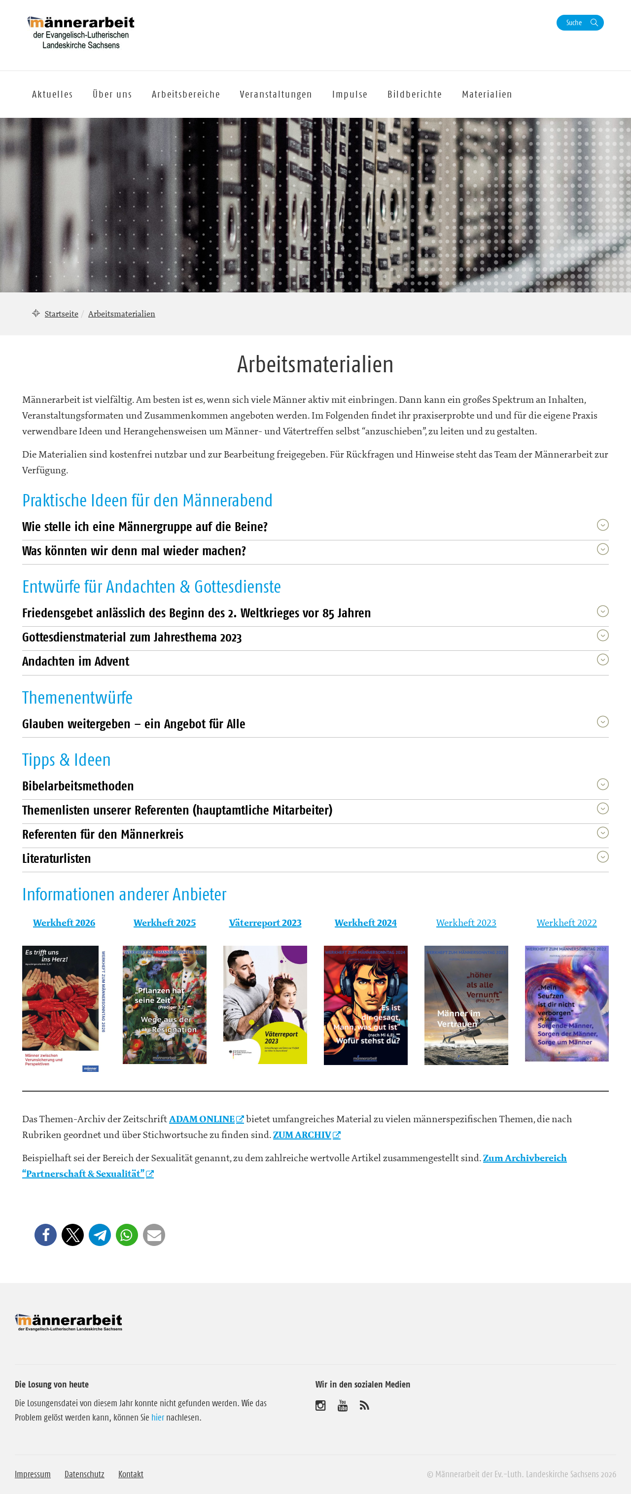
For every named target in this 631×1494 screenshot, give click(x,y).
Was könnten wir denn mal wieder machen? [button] (134, 550)
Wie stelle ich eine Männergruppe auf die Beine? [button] (145, 526)
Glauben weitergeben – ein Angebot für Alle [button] (133, 723)
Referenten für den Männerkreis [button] (102, 834)
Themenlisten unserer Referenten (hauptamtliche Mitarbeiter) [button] (177, 810)
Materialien (487, 94)
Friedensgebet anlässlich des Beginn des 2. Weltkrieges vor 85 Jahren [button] (196, 612)
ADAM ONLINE (202, 1119)
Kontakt (130, 1474)
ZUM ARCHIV (302, 1135)
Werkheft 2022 (567, 922)
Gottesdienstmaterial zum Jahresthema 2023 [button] (132, 636)
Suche (574, 22)
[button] (46, 1235)
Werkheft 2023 (466, 922)
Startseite (61, 313)
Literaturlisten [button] (56, 858)
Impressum (33, 1474)
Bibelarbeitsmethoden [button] (78, 785)
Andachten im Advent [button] (75, 661)
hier (157, 1417)
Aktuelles (52, 94)
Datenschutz (85, 1474)
